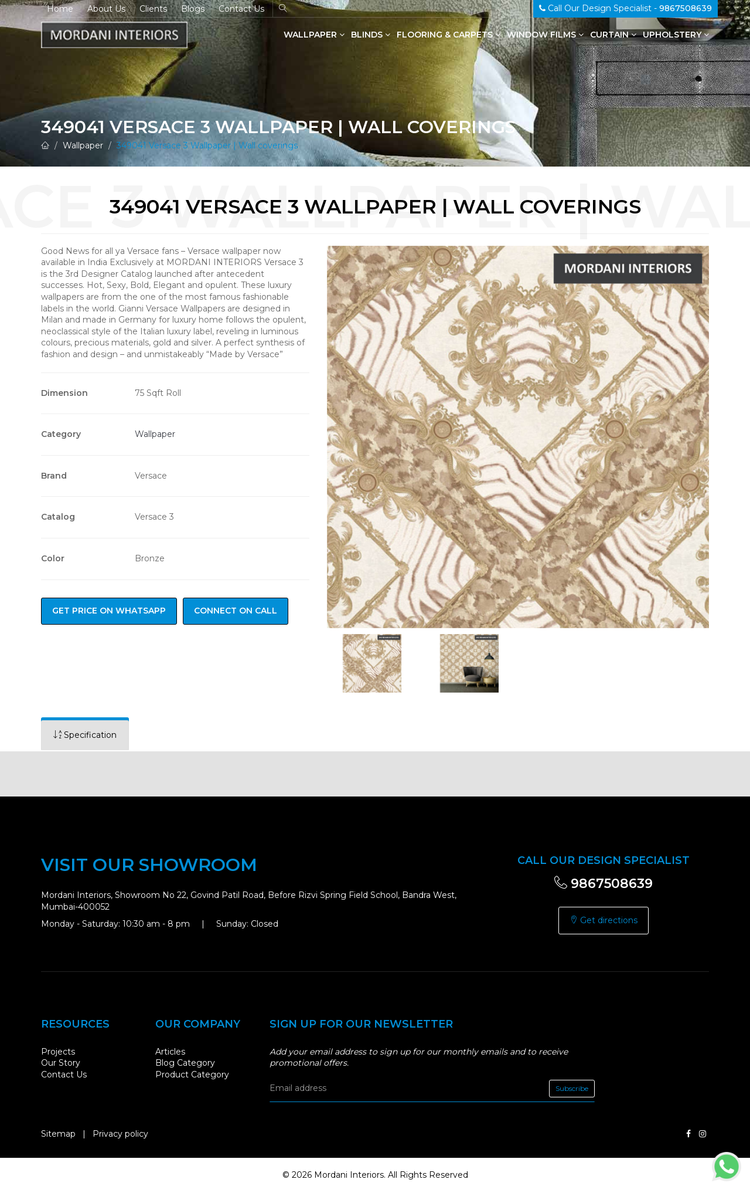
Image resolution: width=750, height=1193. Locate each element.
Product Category (192, 1074)
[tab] (85, 735)
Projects (58, 1051)
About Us (106, 9)
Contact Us (241, 9)
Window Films (545, 34)
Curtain (613, 34)
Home (60, 9)
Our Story (60, 1063)
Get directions (604, 920)
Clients (153, 9)
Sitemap (58, 1133)
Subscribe (571, 1088)
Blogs (192, 9)
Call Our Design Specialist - (625, 8)
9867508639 (603, 884)
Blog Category (185, 1063)
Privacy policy (120, 1133)
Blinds (370, 34)
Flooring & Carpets (448, 34)
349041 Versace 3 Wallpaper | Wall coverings (207, 145)
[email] (432, 1088)
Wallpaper (314, 34)
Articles (170, 1051)
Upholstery (676, 34)
